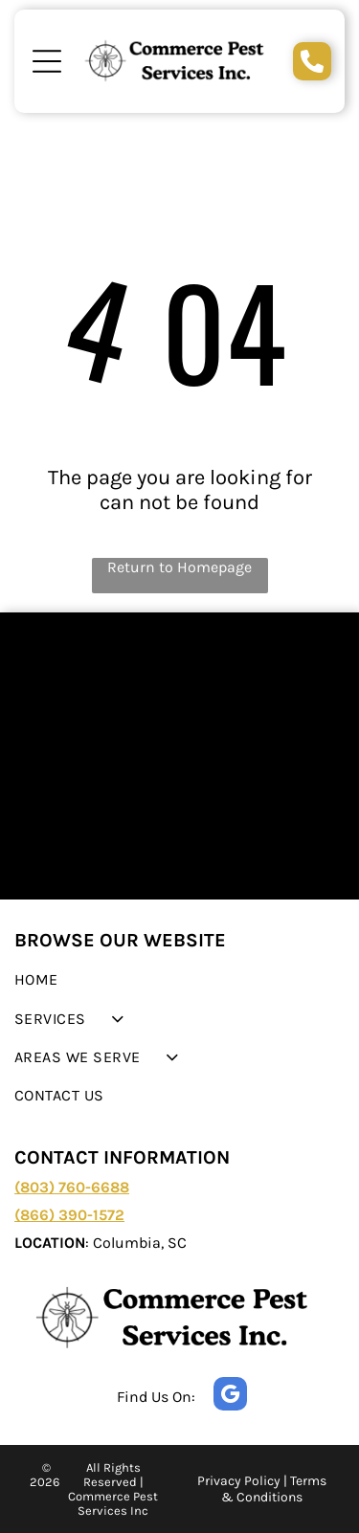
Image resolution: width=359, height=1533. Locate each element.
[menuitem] (179, 980)
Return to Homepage (179, 567)
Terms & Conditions (273, 1489)
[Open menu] (47, 61)
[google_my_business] (230, 1396)
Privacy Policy (238, 1481)
